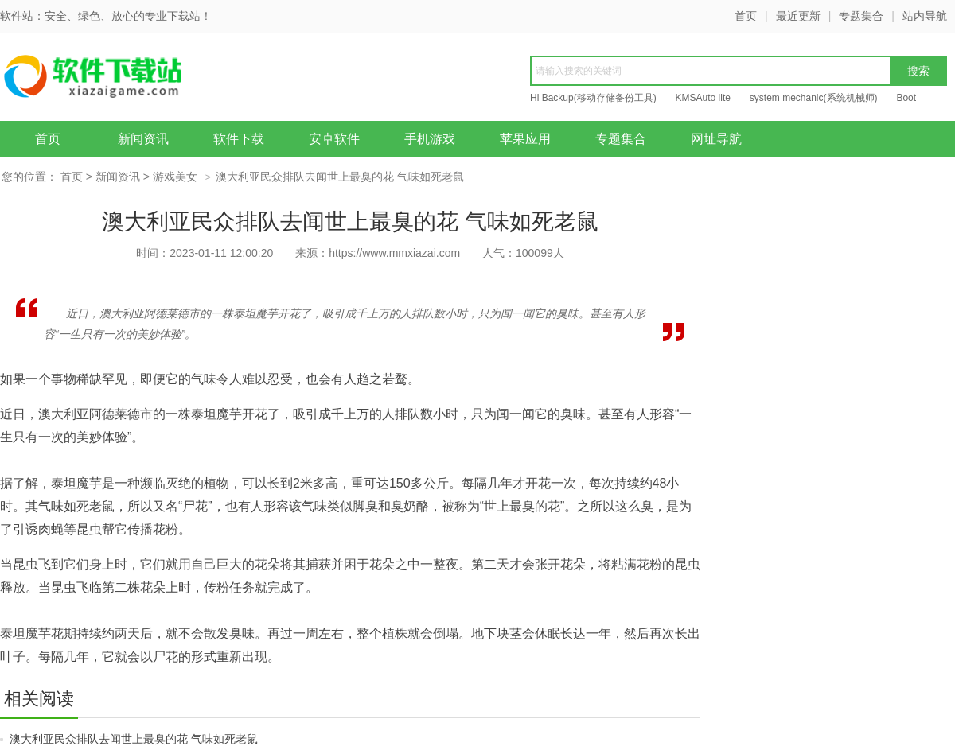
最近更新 (798, 16)
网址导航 (716, 139)
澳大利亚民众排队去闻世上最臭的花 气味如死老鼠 (134, 739)
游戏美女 (175, 176)
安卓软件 (334, 139)
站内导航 (924, 16)
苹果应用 (525, 139)
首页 (746, 16)
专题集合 (861, 16)
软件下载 (238, 139)
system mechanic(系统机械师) (814, 97)
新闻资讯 (143, 139)
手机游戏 (429, 139)
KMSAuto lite (703, 97)
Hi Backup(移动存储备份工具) (593, 97)
